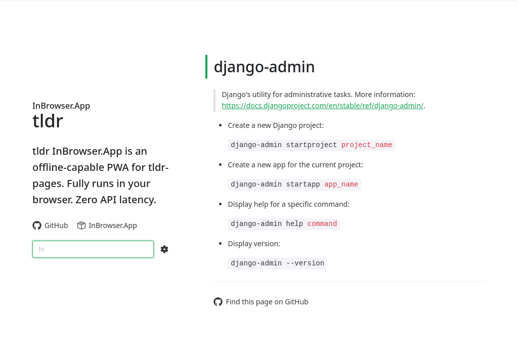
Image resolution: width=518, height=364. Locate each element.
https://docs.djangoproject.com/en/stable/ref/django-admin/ (322, 105)
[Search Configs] (164, 249)
